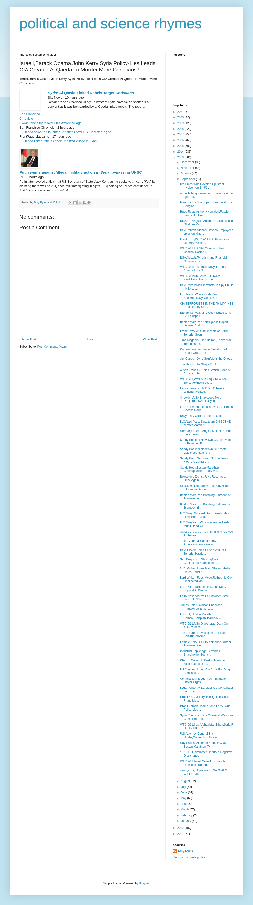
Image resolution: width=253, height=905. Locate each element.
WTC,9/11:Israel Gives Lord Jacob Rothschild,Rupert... (202, 763)
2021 (181, 111)
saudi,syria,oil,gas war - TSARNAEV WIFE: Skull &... (203, 772)
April (184, 804)
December (188, 162)
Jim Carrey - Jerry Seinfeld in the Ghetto (206, 358)
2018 (181, 129)
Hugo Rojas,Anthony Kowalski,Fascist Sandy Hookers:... (204, 213)
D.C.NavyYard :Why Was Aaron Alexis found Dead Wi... (204, 524)
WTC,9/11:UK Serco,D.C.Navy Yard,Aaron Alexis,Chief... (200, 277)
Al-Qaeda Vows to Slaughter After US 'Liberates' (65, 132)
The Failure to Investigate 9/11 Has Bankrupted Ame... (203, 634)
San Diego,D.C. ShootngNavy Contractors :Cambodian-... (199, 561)
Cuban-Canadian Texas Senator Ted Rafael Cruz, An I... (203, 351)
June (184, 792)
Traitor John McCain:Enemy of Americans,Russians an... (199, 542)
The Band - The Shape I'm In (198, 364)
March (185, 809)
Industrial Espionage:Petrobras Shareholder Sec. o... (200, 652)
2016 (181, 140)
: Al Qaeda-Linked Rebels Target (91, 93)
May (184, 798)
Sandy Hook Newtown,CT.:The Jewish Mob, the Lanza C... (204, 460)
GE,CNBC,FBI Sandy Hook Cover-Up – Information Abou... (205, 487)
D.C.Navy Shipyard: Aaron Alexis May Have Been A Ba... (204, 515)
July (184, 787)
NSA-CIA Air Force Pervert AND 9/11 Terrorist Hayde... (204, 551)
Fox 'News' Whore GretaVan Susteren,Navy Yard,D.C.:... (199, 296)
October (186, 173)
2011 (181, 833)
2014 (181, 151)
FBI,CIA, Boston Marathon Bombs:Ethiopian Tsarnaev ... (201, 616)
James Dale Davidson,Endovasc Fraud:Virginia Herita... (201, 606)
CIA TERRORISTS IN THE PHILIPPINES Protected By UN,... (207, 305)
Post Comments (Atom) (52, 346)
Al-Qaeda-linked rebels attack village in (58, 141)
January (186, 821)
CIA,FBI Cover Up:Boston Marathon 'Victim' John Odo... (203, 662)
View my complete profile (189, 857)
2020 (181, 117)
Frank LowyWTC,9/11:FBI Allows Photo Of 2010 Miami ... (205, 241)
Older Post (150, 339)
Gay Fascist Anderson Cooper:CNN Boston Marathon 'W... (203, 744)
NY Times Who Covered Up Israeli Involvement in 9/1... (202, 186)
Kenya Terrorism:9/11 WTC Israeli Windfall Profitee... (202, 390)
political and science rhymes (110, 23)
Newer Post (28, 339)
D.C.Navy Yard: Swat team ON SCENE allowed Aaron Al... (205, 423)
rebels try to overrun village (50, 123)
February (187, 815)
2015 (181, 146)
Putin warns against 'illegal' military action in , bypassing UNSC (80, 172)
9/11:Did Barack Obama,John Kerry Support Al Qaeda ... (203, 588)
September (188, 179)
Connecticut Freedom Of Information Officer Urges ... (203, 680)
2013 (181, 157)
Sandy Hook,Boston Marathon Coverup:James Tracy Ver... (199, 469)
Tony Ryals (185, 851)
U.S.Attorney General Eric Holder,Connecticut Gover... (199, 735)
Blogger (144, 883)
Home (89, 339)
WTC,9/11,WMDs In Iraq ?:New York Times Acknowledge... (203, 380)
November (188, 168)
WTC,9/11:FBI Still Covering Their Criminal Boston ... (202, 250)
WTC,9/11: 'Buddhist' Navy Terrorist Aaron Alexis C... (203, 268)
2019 (181, 123)
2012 (181, 828)
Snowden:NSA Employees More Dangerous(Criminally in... (201, 399)
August (186, 781)
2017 (181, 134)
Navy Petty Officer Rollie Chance (201, 416)
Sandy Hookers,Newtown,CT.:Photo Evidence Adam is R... (203, 450)
